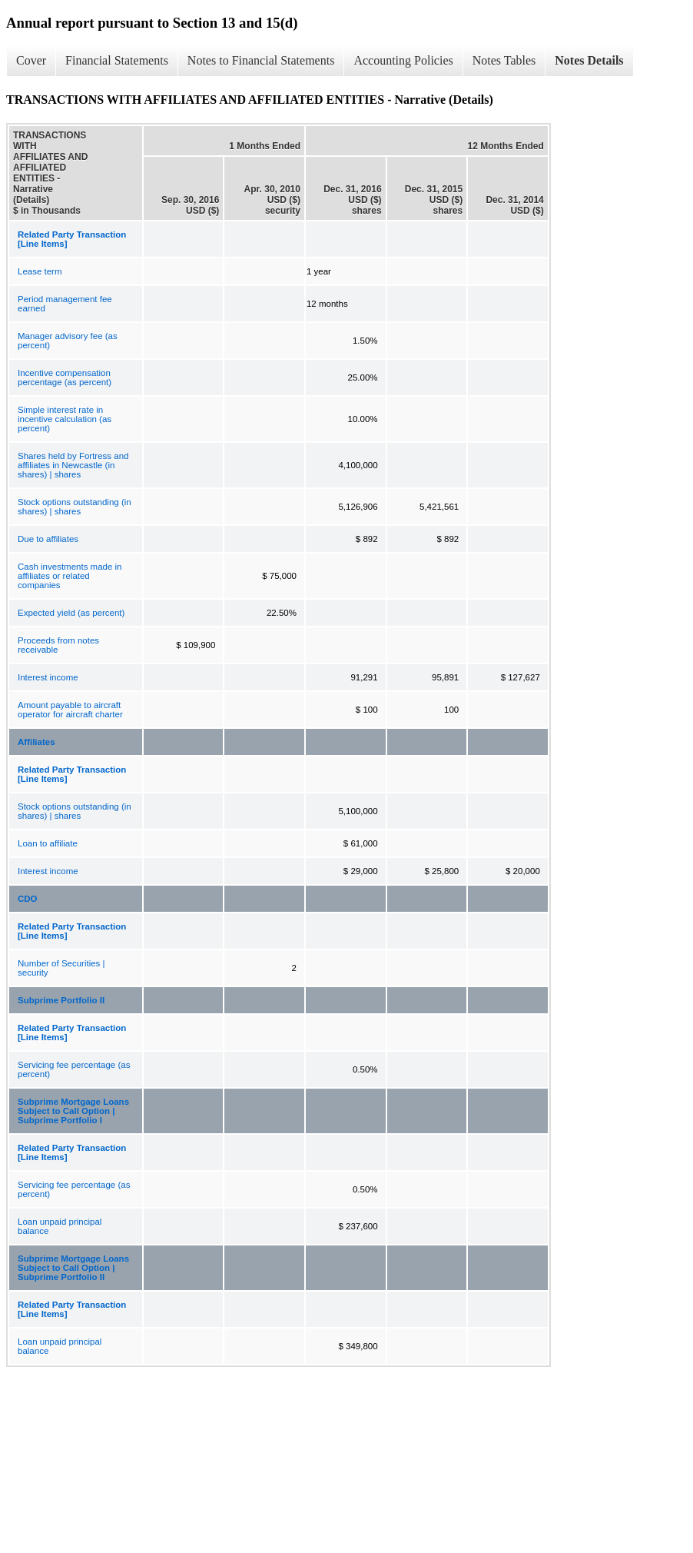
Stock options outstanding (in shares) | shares (74, 506)
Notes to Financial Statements (261, 60)
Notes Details (589, 60)
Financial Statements (116, 60)
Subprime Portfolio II (61, 1000)
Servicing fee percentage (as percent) (74, 1069)
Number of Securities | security (61, 968)
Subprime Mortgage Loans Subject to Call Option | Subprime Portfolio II (73, 1268)
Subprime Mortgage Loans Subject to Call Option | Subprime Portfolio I (73, 1111)
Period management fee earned (65, 303)
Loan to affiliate (48, 843)
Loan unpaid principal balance (59, 1226)
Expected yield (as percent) (71, 612)
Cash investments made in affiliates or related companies (70, 576)
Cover (31, 60)
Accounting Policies (403, 60)
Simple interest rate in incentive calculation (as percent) (64, 419)
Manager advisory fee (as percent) (68, 340)
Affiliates (36, 742)
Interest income (48, 677)
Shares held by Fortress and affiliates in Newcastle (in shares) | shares (73, 465)
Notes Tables (504, 60)
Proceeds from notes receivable (58, 645)
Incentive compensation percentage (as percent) (64, 377)
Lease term (40, 271)
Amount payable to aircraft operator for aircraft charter (70, 709)
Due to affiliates (48, 539)
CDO (28, 898)
